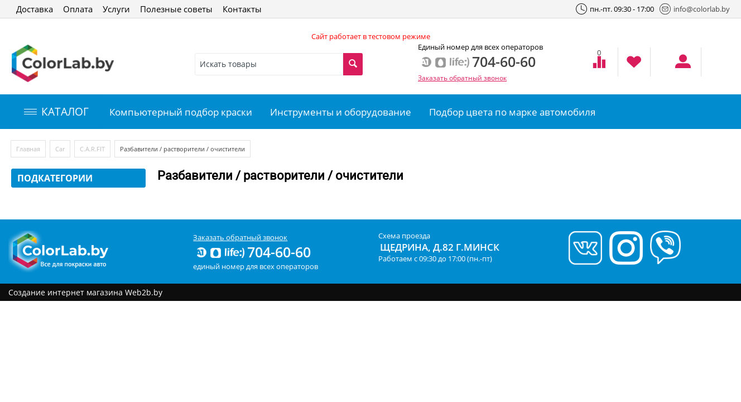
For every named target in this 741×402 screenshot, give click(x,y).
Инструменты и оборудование (340, 112)
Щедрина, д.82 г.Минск (439, 247)
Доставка (34, 9)
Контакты (242, 9)
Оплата (78, 9)
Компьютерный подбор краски (180, 112)
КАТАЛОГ (56, 111)
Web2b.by (143, 292)
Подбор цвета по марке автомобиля (512, 112)
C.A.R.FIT (92, 149)
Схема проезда (404, 236)
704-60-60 (253, 251)
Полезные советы (176, 9)
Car (60, 149)
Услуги (116, 9)
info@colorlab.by (695, 9)
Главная (28, 149)
